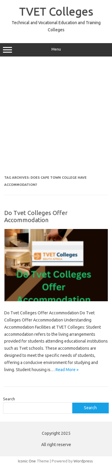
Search (9, 399)
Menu (56, 50)
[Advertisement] (56, 118)
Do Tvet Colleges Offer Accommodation (35, 216)
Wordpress (83, 461)
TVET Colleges (56, 11)
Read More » (67, 369)
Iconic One (27, 461)
